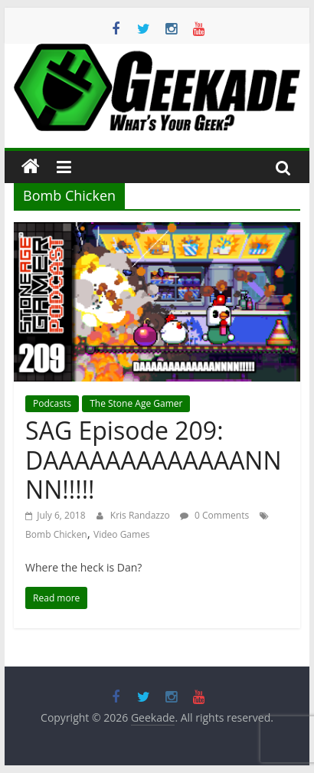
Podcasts (52, 403)
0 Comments (214, 515)
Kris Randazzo (141, 515)
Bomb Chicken (56, 534)
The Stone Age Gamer (136, 403)
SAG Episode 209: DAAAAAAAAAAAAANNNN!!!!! (153, 460)
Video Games (121, 534)
